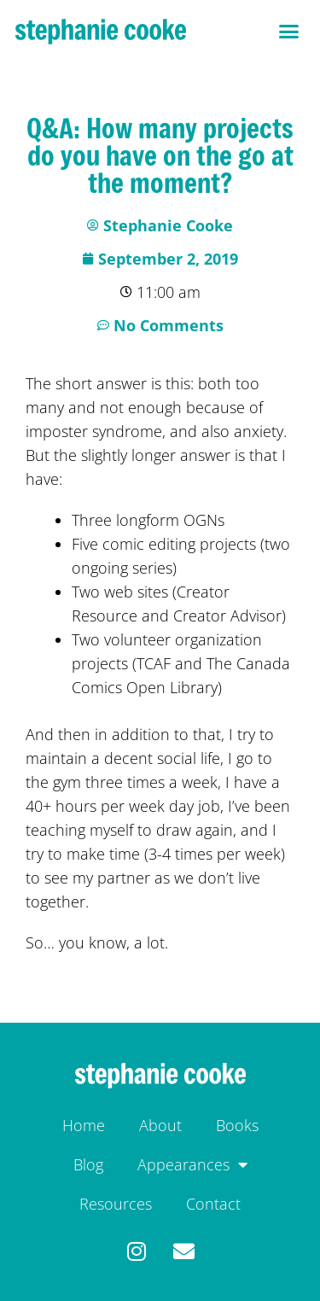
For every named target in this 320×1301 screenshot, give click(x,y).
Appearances (192, 1164)
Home (83, 1125)
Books (237, 1125)
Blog (88, 1164)
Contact (213, 1203)
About (160, 1125)
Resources (115, 1203)
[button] (289, 31)
